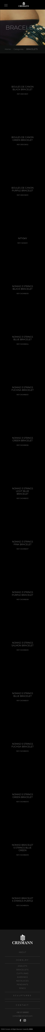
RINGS (22, 988)
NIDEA (31, 1029)
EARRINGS (22, 977)
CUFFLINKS (22, 973)
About (22, 952)
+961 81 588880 (22, 1012)
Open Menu (6, 5)
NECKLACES (22, 981)
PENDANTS (22, 984)
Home (8, 49)
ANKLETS (22, 966)
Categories (19, 49)
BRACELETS (32, 49)
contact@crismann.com (23, 1016)
